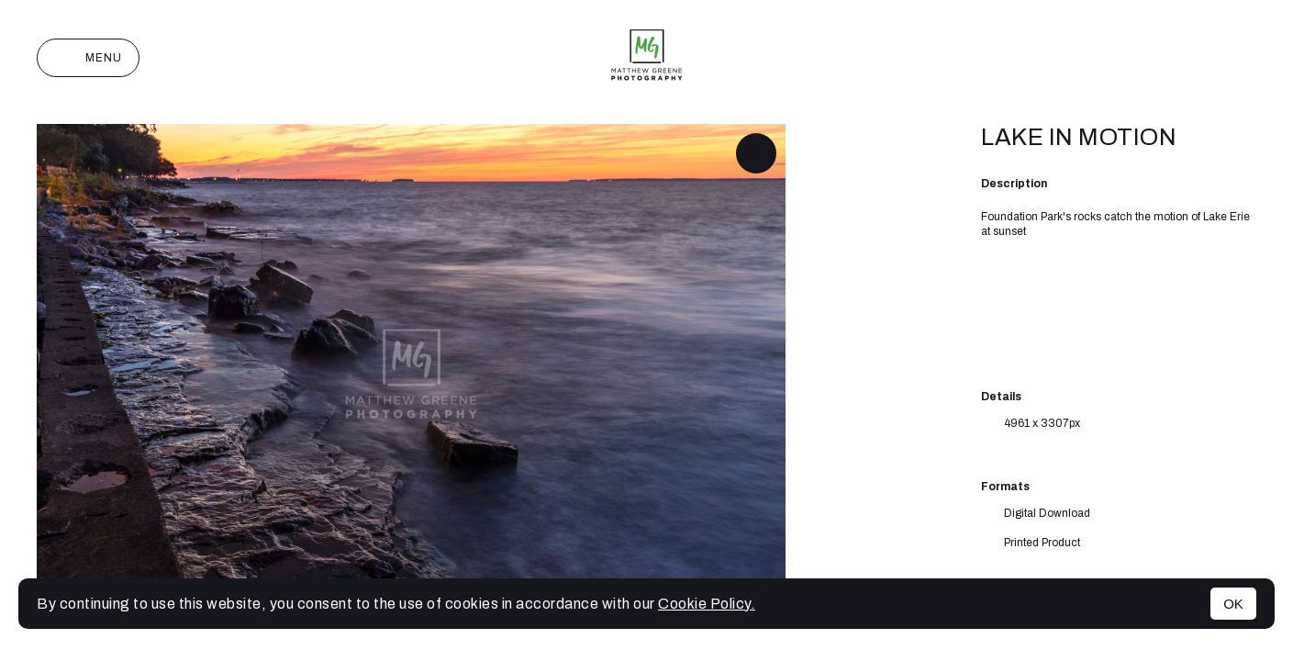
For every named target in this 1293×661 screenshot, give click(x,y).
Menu (88, 58)
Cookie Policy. (706, 603)
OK (1233, 603)
